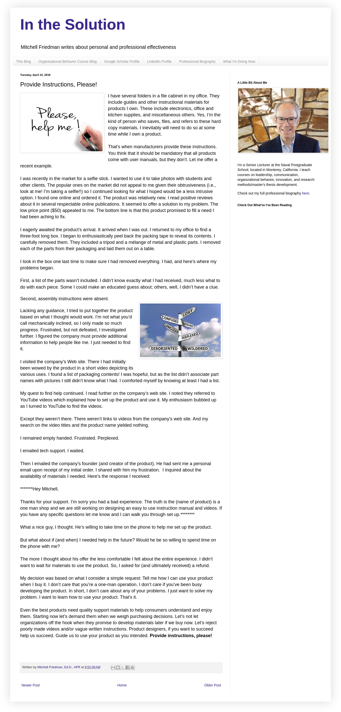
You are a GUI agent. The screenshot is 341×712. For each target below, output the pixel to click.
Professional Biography (197, 61)
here (305, 193)
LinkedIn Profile (159, 61)
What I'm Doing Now (239, 61)
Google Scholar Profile (122, 61)
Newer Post (30, 685)
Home (122, 685)
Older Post (212, 685)
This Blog (23, 61)
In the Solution (73, 24)
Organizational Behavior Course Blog (67, 61)
